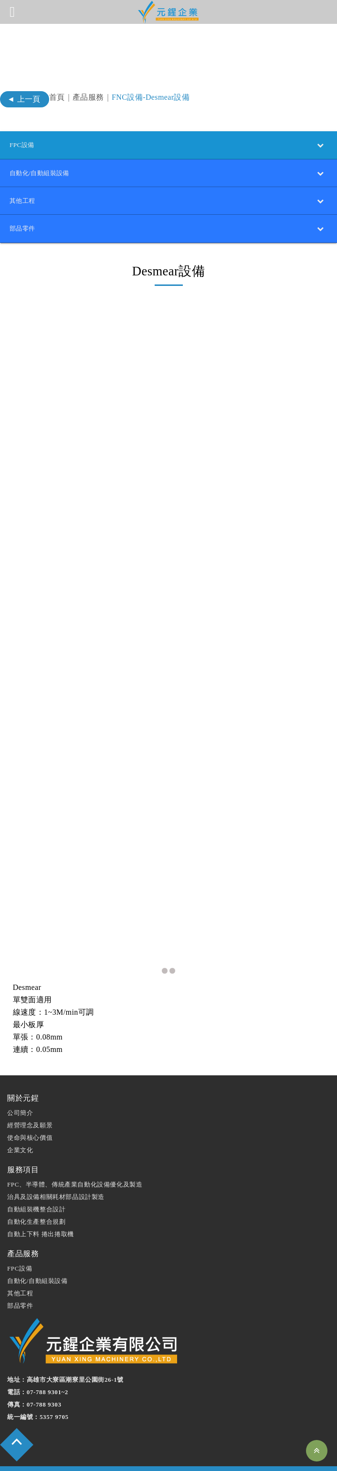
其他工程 (20, 1264)
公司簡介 (20, 1083)
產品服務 (88, 97)
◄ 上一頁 (24, 99)
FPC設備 (19, 1239)
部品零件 (20, 1276)
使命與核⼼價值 (30, 1108)
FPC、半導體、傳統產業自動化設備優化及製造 (74, 1155)
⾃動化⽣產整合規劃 (36, 1192)
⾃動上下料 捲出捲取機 (40, 1204)
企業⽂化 (20, 1120)
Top (316, 1450)
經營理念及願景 (30, 1096)
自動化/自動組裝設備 (37, 1251)
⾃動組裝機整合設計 (36, 1180)
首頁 (57, 97)
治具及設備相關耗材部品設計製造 (56, 1167)
